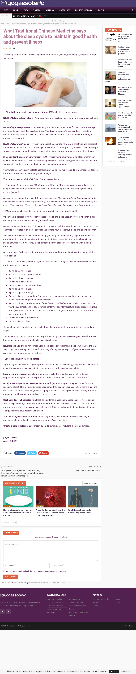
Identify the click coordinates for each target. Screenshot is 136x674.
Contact (96, 603)
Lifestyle (7, 503)
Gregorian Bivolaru (76, 599)
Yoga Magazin (74, 596)
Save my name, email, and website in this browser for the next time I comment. (36, 568)
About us (119, 596)
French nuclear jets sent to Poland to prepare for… (125, 112)
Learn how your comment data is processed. (48, 580)
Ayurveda (4, 16)
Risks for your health (20, 16)
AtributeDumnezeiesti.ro (55, 599)
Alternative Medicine (40, 16)
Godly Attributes (57, 603)
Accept (114, 671)
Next (13, 519)
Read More (125, 671)
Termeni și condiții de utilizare (101, 597)
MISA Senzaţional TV (54, 596)
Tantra (36, 10)
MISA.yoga (50, 610)
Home (5, 10)
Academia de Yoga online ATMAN (78, 610)
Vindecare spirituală (53, 606)
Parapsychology (83, 10)
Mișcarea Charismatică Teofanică (77, 604)
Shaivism (50, 10)
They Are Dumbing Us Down (88, 467)
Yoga (26, 10)
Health (100, 10)
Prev (6, 519)
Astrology (64, 10)
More (111, 10)
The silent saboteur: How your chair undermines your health (118, 74)
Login (16, 10)
